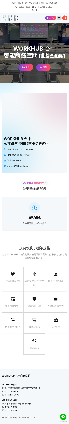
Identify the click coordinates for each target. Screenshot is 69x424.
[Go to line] (63, 417)
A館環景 (26, 67)
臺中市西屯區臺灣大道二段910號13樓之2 (22, 388)
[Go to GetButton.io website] (63, 421)
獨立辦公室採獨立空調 (34, 279)
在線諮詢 (51, 18)
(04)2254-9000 (11, 395)
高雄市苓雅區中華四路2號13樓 (17, 403)
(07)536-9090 (11, 410)
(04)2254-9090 (11, 391)
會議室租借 (34, 322)
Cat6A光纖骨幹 (56, 302)
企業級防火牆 (34, 302)
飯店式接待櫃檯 (56, 277)
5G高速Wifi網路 (13, 322)
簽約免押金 (34, 217)
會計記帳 (34, 343)
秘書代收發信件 (13, 302)
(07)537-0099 (24, 7)
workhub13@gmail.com (44, 7)
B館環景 (43, 67)
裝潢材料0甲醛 (13, 277)
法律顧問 (56, 322)
